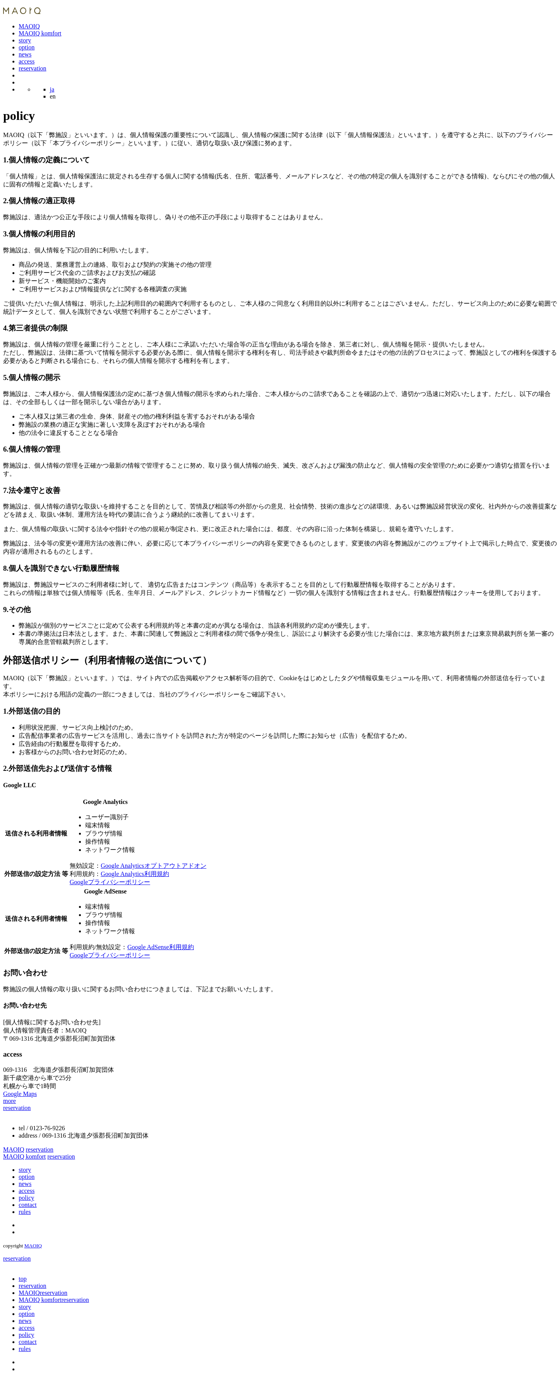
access (27, 61)
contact (28, 1204)
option (27, 47)
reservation (32, 68)
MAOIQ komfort (40, 33)
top (22, 1278)
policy (26, 1197)
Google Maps (20, 1094)
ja (52, 89)
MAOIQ (29, 26)
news (25, 54)
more (9, 1101)
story (25, 40)
